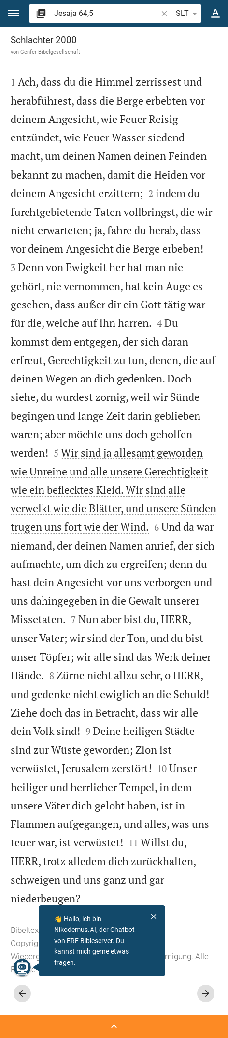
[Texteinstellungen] (215, 13)
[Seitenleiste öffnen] (114, 1026)
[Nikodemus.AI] (22, 967)
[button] (13, 13)
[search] (106, 13)
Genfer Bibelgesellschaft (50, 51)
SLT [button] (188, 13)
